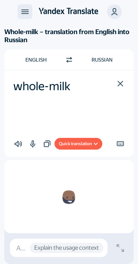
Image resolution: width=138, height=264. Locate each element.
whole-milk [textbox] (41, 86)
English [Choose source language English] (36, 60)
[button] (114, 11)
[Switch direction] (69, 60)
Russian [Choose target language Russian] (102, 60)
